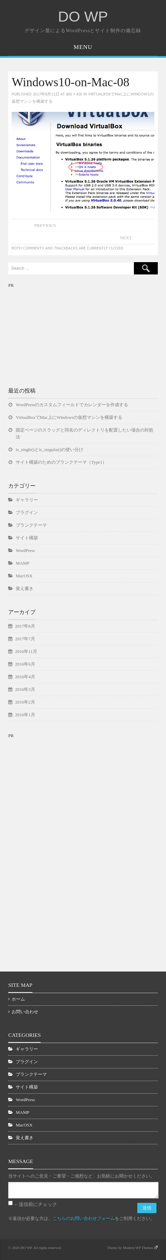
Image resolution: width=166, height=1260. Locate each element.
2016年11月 (26, 651)
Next (126, 237)
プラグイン (27, 512)
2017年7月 (25, 638)
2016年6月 (25, 664)
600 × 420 (74, 94)
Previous (45, 225)
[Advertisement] (59, 332)
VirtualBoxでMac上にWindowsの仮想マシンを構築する (69, 417)
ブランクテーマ (31, 525)
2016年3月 (25, 689)
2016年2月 (25, 702)
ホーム (18, 999)
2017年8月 (25, 626)
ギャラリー (27, 499)
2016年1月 (25, 714)
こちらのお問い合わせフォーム (84, 1218)
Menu (83, 47)
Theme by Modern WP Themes (132, 1248)
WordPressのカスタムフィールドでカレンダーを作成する (72, 404)
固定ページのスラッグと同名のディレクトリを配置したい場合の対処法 (84, 433)
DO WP (83, 16)
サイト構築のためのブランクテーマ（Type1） (61, 462)
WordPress (25, 550)
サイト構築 (27, 537)
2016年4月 (25, 676)
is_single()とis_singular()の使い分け (49, 449)
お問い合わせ (25, 1011)
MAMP (22, 563)
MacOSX (24, 575)
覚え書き (24, 588)
